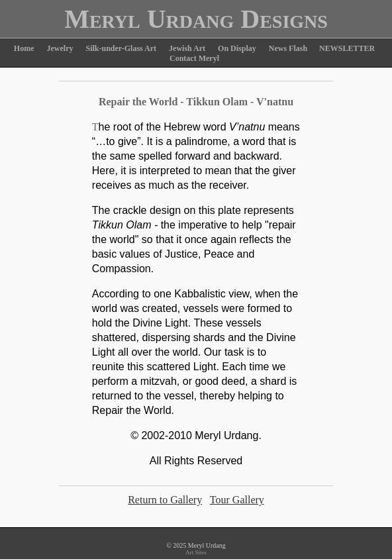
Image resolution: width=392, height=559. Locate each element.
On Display (237, 48)
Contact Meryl (194, 58)
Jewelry (60, 48)
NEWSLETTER (347, 48)
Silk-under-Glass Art (121, 48)
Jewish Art (187, 48)
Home (24, 48)
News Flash (289, 48)
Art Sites (196, 552)
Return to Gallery (165, 499)
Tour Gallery (237, 499)
